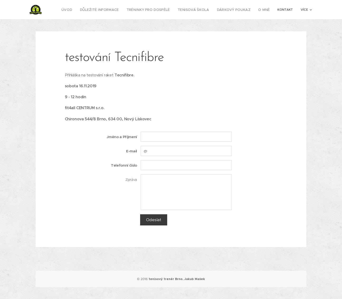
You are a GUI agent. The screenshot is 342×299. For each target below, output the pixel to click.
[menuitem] (82, 10)
